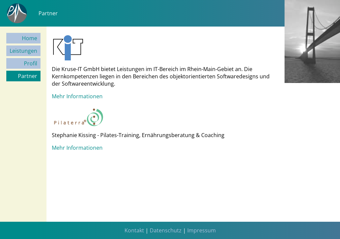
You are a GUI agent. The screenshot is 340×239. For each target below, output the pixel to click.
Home (29, 38)
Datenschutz (166, 230)
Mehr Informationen (77, 96)
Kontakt (134, 230)
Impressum (201, 230)
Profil (30, 63)
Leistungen (23, 50)
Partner (27, 76)
